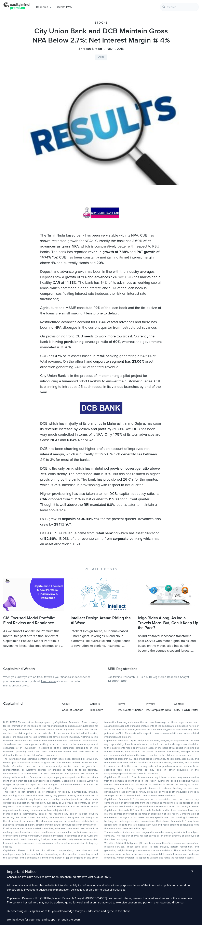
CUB (101, 57)
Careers (95, 704)
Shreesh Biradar (90, 49)
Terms (121, 704)
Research (42, 7)
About (65, 704)
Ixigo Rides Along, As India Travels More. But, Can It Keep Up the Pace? (168, 623)
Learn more (48, 681)
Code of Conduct (72, 710)
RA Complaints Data (158, 710)
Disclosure (96, 710)
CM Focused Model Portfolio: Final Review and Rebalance (29, 620)
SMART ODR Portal (186, 710)
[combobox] (179, 7)
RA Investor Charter (130, 710)
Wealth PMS (64, 7)
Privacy (150, 704)
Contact (179, 704)
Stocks (101, 22)
